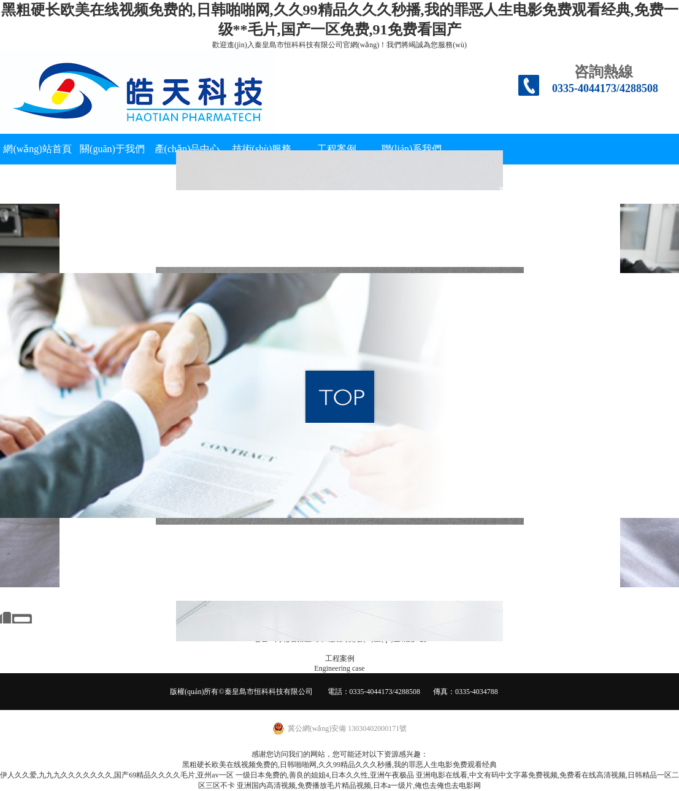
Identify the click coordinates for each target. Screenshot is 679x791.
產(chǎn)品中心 (187, 149)
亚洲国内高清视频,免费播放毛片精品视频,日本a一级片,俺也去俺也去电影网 (359, 785)
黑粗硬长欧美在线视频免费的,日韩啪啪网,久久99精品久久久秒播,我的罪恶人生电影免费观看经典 (339, 764)
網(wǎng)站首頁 (37, 149)
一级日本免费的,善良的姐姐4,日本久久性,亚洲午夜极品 (325, 775)
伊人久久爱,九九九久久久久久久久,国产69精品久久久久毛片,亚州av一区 (116, 775)
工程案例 (336, 149)
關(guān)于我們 (112, 149)
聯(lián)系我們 (412, 149)
